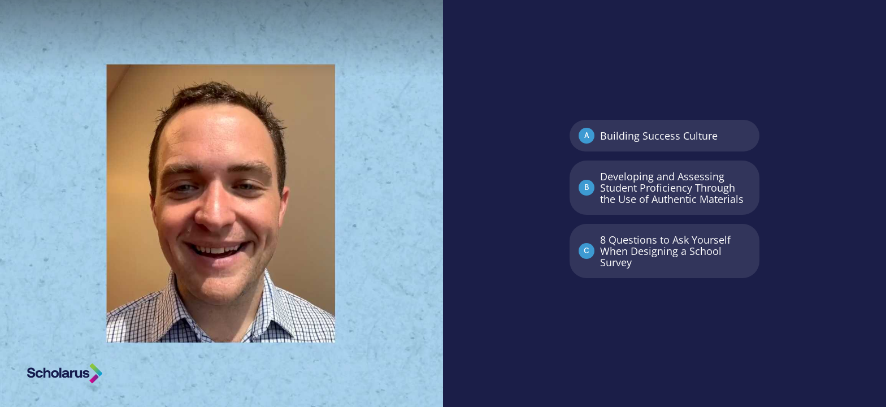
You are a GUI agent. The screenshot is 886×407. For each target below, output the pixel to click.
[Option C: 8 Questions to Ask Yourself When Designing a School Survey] (664, 251)
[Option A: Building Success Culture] (664, 135)
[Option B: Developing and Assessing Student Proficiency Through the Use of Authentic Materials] (664, 188)
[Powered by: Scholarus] (64, 373)
